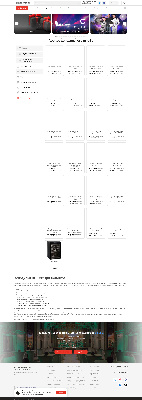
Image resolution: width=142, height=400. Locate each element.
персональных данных (37, 394)
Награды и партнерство (76, 384)
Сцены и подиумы (53, 384)
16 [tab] (83, 36)
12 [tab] (75, 36)
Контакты (93, 388)
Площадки (122, 8)
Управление (94, 374)
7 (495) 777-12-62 (89, 2)
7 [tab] (66, 36)
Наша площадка (73, 367)
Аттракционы (52, 377)
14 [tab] (79, 36)
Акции (32, 8)
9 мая (39, 8)
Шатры (46, 8)
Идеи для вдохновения (75, 377)
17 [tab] (84, 36)
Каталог (50, 367)
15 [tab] (81, 36)
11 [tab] (74, 36)
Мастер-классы (111, 8)
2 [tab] (57, 36)
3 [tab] (59, 36)
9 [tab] (70, 36)
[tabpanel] (32, 24)
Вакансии (93, 377)
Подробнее (81, 352)
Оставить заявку (63, 352)
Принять (61, 392)
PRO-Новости (95, 367)
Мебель (62, 8)
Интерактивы (98, 8)
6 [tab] (65, 36)
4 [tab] (61, 36)
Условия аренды (73, 374)
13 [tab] (77, 36)
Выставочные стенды (75, 8)
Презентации (72, 388)
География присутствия (76, 381)
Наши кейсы (94, 370)
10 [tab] (72, 36)
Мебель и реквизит (54, 381)
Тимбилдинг (51, 388)
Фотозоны (88, 8)
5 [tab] (63, 36)
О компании (94, 381)
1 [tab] (56, 36)
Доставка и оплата (74, 370)
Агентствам (94, 384)
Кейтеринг (54, 8)
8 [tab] (68, 36)
